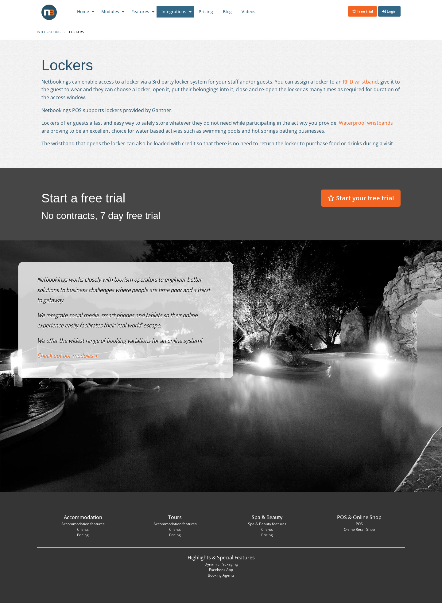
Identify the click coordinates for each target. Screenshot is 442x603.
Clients (83, 529)
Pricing (83, 535)
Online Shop (367, 517)
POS (342, 517)
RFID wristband (360, 81)
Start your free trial (361, 198)
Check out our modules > (67, 355)
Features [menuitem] (140, 11)
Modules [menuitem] (110, 11)
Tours (175, 517)
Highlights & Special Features (221, 557)
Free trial (362, 11)
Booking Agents (221, 575)
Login (389, 11)
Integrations (48, 31)
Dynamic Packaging (221, 564)
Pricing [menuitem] (206, 11)
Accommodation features (83, 524)
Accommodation (83, 517)
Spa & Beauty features (267, 524)
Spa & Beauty (267, 517)
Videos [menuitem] (248, 11)
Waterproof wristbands (366, 122)
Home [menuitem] (83, 11)
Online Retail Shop (359, 529)
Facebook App (221, 569)
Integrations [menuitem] (173, 11)
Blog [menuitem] (227, 11)
